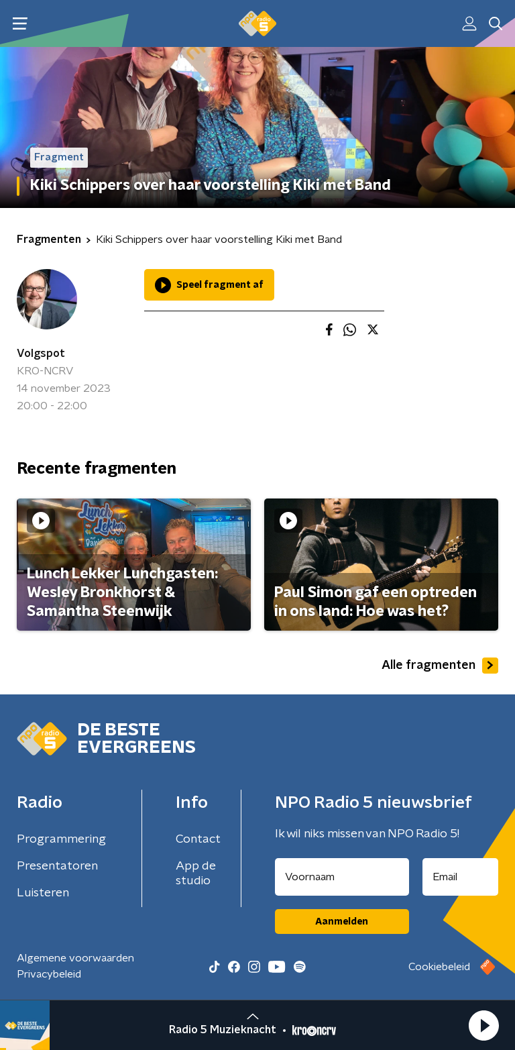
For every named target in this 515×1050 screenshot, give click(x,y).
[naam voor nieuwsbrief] (342, 877)
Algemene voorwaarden (75, 958)
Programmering (61, 839)
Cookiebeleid (439, 966)
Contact (198, 839)
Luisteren (43, 893)
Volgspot (41, 353)
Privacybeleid (49, 974)
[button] (483, 1025)
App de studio (196, 873)
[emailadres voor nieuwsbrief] (460, 877)
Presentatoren (57, 866)
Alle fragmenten (440, 666)
